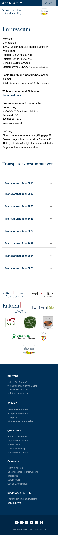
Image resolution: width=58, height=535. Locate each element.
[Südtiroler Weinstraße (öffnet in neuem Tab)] (44, 336)
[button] (29, 183)
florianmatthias (11, 95)
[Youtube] (26, 522)
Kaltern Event (14, 503)
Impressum (13, 476)
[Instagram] (22, 522)
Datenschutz (13, 479)
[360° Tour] (6, 3)
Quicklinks (14, 430)
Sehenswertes (14, 444)
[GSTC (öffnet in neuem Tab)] (11, 322)
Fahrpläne (12, 417)
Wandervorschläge (16, 448)
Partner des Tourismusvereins (22, 499)
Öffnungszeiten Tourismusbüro (22, 472)
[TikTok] (36, 522)
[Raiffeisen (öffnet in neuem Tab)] (23, 336)
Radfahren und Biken (18, 452)
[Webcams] (3, 3)
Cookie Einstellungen (18, 484)
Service (12, 403)
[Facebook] (17, 522)
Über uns (13, 461)
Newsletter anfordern (17, 409)
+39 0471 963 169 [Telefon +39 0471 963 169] (19, 389)
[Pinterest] (31, 522)
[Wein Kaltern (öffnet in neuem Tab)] (43, 294)
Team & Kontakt (15, 468)
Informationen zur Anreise (20, 421)
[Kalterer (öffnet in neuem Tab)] (48, 322)
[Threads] (41, 522)
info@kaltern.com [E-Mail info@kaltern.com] (19, 393)
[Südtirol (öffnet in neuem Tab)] (29, 349)
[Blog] (10, 3)
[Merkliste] (21, 3)
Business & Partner (19, 493)
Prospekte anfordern (17, 413)
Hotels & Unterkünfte (17, 436)
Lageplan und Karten (17, 440)
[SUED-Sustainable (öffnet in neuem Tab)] (30, 322)
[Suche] (14, 3)
